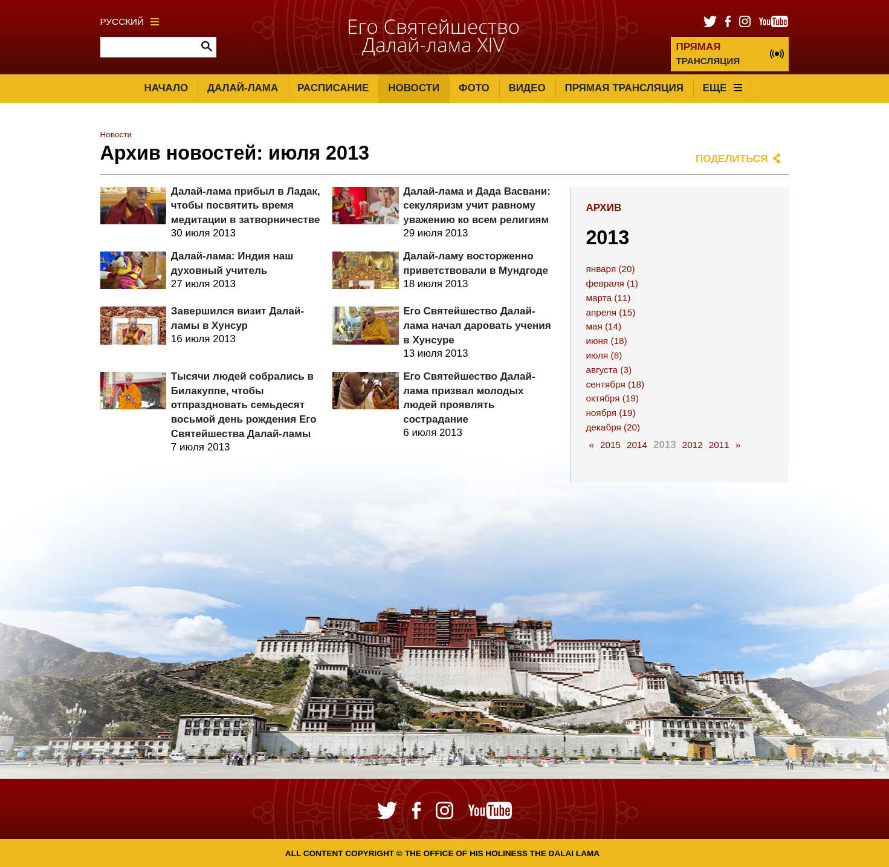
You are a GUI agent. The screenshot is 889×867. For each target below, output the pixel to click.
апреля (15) (610, 312)
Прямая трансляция (623, 88)
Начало (166, 88)
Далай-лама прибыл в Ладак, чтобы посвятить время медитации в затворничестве (245, 206)
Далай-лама (242, 88)
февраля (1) (612, 283)
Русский (130, 21)
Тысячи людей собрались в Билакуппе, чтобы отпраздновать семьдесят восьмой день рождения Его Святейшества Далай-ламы (244, 405)
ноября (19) (610, 413)
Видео (527, 88)
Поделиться (732, 158)
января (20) (610, 269)
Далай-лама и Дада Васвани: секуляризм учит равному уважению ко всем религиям (477, 206)
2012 (692, 445)
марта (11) (608, 298)
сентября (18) (615, 384)
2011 (719, 445)
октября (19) (612, 398)
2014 (637, 445)
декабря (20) (613, 427)
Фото (474, 88)
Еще (722, 88)
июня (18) (606, 341)
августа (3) (609, 370)
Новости (413, 88)
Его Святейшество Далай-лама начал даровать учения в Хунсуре (477, 325)
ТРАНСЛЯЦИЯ (708, 53)
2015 (610, 445)
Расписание (333, 88)
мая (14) (603, 326)
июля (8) (604, 355)
